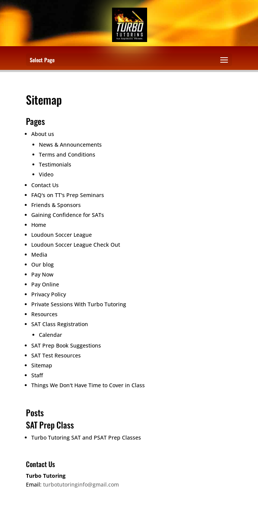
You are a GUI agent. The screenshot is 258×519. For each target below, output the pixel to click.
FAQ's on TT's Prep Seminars (67, 195)
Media (39, 254)
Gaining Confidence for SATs (67, 214)
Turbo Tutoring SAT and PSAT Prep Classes (86, 437)
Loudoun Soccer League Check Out (75, 244)
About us (42, 133)
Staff (37, 375)
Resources (44, 314)
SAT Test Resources (56, 355)
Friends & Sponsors (56, 205)
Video (46, 174)
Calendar (50, 334)
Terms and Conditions (67, 154)
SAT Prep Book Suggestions (66, 345)
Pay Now (42, 274)
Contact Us (45, 185)
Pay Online (45, 284)
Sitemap (41, 365)
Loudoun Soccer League (61, 234)
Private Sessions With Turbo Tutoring (78, 304)
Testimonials (55, 164)
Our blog (42, 264)
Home (38, 224)
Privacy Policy (48, 294)
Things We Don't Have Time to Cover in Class (88, 385)
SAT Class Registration (59, 324)
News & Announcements (70, 144)
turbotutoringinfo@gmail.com (81, 484)
